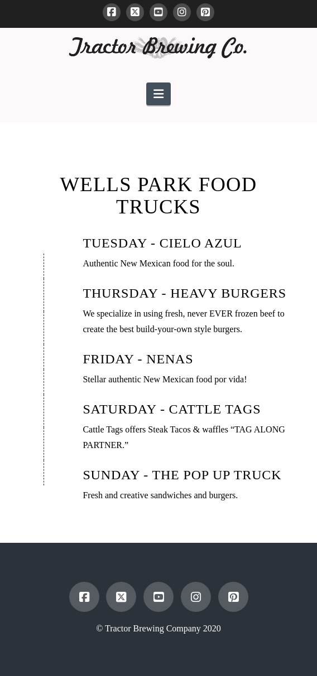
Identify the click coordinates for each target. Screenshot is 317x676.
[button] (158, 93)
